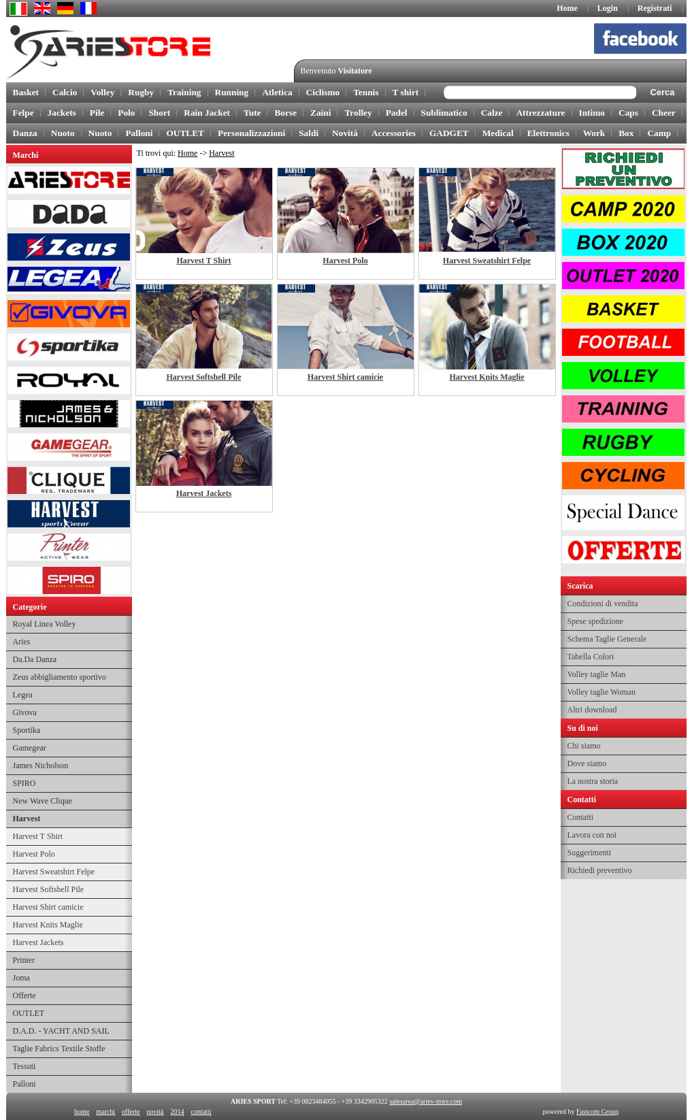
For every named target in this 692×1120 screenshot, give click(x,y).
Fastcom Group (597, 1111)
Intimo (592, 113)
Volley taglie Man (596, 674)
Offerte (24, 995)
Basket (26, 92)
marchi (105, 1111)
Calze (492, 113)
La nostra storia (593, 781)
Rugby (141, 92)
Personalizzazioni (251, 133)
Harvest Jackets (38, 942)
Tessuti (24, 1066)
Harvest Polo (34, 854)
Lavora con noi (592, 835)
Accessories (394, 133)
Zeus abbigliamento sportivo (59, 677)
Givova (25, 712)
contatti (201, 1111)
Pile (97, 113)
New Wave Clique (42, 801)
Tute (252, 113)
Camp (659, 133)
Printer (24, 960)
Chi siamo (584, 746)
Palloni (138, 133)
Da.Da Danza (35, 659)
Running (232, 92)
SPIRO (24, 783)
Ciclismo (323, 92)
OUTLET (185, 133)
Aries (22, 641)
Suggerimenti (589, 852)
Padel (397, 113)
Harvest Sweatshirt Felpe (54, 871)
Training (184, 92)
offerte (130, 1111)
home (81, 1111)
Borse (285, 113)
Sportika (27, 730)
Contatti (580, 817)
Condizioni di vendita (602, 603)
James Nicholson (41, 765)
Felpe (23, 113)
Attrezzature (540, 113)
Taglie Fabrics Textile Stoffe (59, 1048)
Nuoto (63, 133)
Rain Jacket (207, 113)
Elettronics (548, 133)
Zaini (320, 113)
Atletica (277, 92)
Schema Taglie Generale (607, 639)
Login (607, 8)
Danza (25, 133)
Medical (498, 133)
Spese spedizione (595, 621)
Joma (21, 978)
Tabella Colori (590, 656)
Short (159, 113)
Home (567, 8)
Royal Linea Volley (44, 624)
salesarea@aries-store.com (425, 1101)
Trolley (358, 113)
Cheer (664, 113)
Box (626, 133)
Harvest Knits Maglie (48, 924)
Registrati (655, 8)
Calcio (64, 92)
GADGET (449, 133)
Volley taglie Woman (601, 692)
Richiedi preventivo (599, 870)
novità (154, 1111)
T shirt (406, 92)
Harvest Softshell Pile (48, 889)
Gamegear (29, 748)
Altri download (592, 709)
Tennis (365, 92)
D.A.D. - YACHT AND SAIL (61, 1031)
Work (594, 133)
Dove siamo (587, 763)
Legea (23, 694)
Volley (102, 92)
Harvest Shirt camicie (48, 907)
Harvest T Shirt (38, 836)
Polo (126, 113)
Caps (628, 113)
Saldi (308, 133)
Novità (345, 133)
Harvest (27, 818)
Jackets (62, 113)
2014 (177, 1111)
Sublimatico (444, 113)
